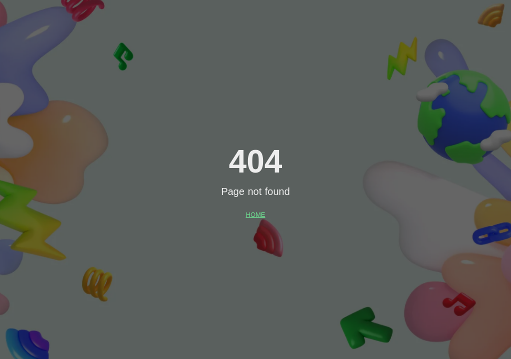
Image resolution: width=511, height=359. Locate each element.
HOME (255, 214)
